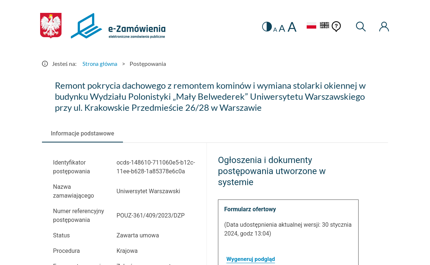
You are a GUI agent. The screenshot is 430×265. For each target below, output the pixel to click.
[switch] (261, 27)
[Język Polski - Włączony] (306, 26)
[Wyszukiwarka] (359, 27)
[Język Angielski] (322, 26)
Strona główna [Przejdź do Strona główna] (100, 63)
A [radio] (270, 29)
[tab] (82, 133)
